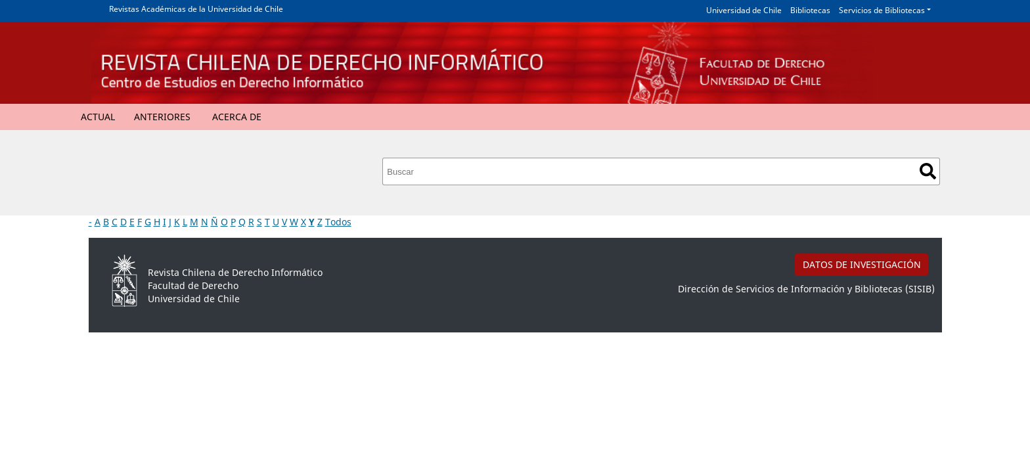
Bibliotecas (810, 10)
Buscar (928, 171)
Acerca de (236, 116)
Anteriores (162, 116)
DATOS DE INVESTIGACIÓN (862, 264)
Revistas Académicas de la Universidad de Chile (196, 8)
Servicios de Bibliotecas (882, 10)
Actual (98, 116)
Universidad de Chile (744, 10)
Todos (338, 221)
